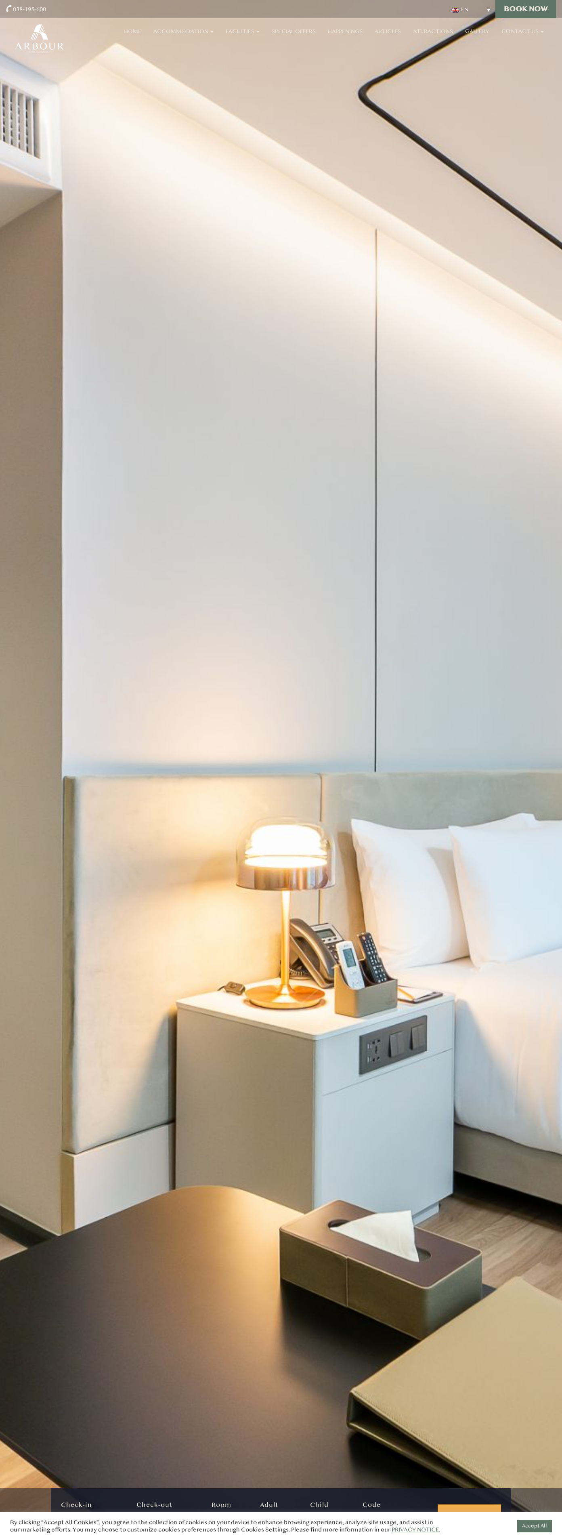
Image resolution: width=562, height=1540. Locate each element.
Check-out (154, 1504)
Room (221, 1504)
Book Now (525, 9)
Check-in (76, 1504)
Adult (269, 1504)
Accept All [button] (534, 1526)
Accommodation (183, 36)
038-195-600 (29, 9)
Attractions (433, 36)
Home (132, 36)
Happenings (345, 36)
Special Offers (294, 36)
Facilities (243, 36)
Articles (388, 36)
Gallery (477, 36)
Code (372, 1504)
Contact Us (522, 36)
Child (319, 1504)
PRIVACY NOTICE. (416, 1529)
